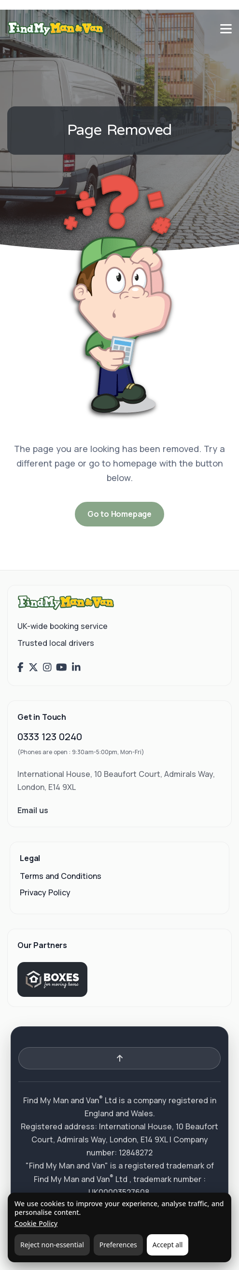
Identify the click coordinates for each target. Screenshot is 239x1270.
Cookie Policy (35, 1223)
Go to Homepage (119, 514)
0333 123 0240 (49, 736)
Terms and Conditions (60, 876)
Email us (32, 810)
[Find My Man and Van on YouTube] (61, 667)
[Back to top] (119, 1058)
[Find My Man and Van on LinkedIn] (76, 667)
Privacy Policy (45, 892)
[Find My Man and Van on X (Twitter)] (33, 667)
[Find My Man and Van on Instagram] (47, 667)
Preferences (118, 1244)
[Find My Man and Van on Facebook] (20, 667)
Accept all (168, 1244)
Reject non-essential (52, 1244)
